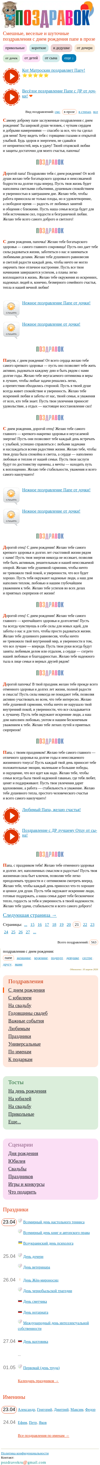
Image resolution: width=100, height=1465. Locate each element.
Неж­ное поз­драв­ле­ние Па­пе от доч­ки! (56, 303)
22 (85, 924)
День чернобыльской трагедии (47, 1291)
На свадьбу (19, 1005)
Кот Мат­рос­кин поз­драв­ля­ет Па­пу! (53, 70)
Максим (76, 1409)
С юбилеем (19, 997)
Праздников (20, 1176)
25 (13, 932)
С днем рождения (26, 990)
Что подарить (22, 1192)
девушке (72, 958)
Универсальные (24, 1044)
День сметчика (35, 1301)
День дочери (33, 1256)
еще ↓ (69, 58)
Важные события (26, 1021)
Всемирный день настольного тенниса (54, 1222)
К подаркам (20, 1059)
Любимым (19, 1028)
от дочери (85, 48)
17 (47, 924)
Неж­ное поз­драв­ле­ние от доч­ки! (51, 324)
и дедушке (61, 48)
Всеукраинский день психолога (48, 1243)
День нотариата (35, 1312)
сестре (87, 958)
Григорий (44, 1409)
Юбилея (16, 1161)
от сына (51, 58)
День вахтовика (35, 1341)
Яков (43, 1422)
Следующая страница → (30, 915)
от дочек (11, 58)
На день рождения (27, 1091)
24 (6, 932)
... (25, 924)
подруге (57, 958)
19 (61, 924)
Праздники (19, 1036)
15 (32, 924)
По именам (19, 1051)
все (95, 112)
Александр (26, 1409)
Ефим (22, 1422)
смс (57, 112)
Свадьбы (17, 1169)
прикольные (15, 48)
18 (54, 924)
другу (7, 964)
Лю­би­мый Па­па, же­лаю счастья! (51, 809)
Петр (33, 1422)
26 (20, 932)
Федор (90, 1409)
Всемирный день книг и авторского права (56, 1232)
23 (92, 924)
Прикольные (21, 1114)
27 (28, 932)
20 (69, 924)
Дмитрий (61, 1409)
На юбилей (19, 1098)
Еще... (14, 1122)
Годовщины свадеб (27, 1013)
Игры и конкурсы (26, 1184)
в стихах (85, 112)
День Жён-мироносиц (40, 1280)
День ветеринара (36, 1267)
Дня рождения (23, 1153)
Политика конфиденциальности (25, 1453)
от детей (31, 58)
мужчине (41, 958)
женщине (24, 958)
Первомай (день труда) (41, 1368)
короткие (39, 48)
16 (40, 924)
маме (19, 964)
